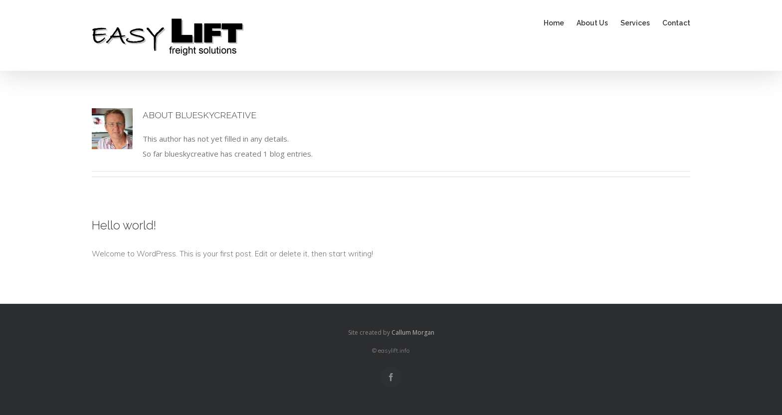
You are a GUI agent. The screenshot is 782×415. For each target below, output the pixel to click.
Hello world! (124, 225)
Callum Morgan (412, 332)
